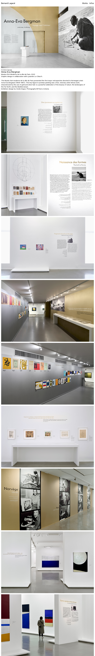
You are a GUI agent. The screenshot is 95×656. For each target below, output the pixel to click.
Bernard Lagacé (8, 3)
